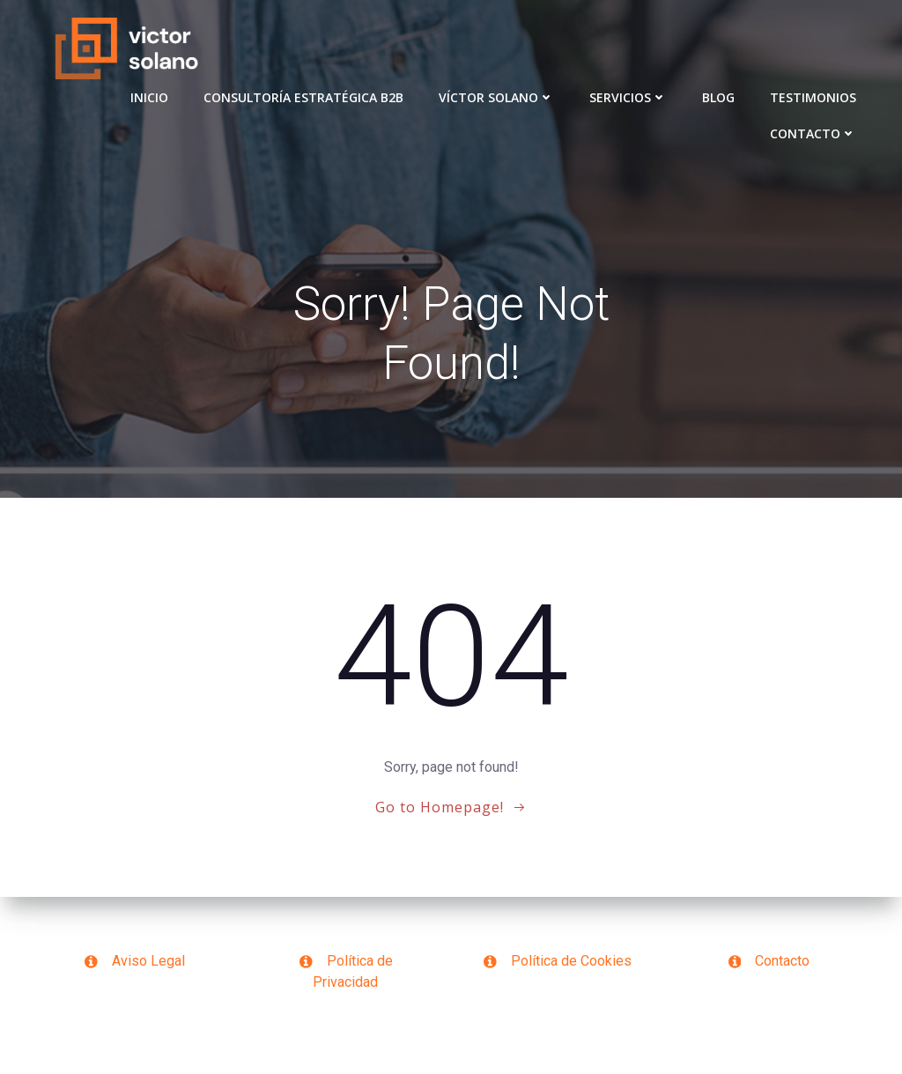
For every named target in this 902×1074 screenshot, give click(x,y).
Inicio (149, 97)
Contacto (813, 133)
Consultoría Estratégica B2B (303, 97)
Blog (718, 97)
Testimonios (813, 97)
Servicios (628, 97)
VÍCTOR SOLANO (496, 97)
